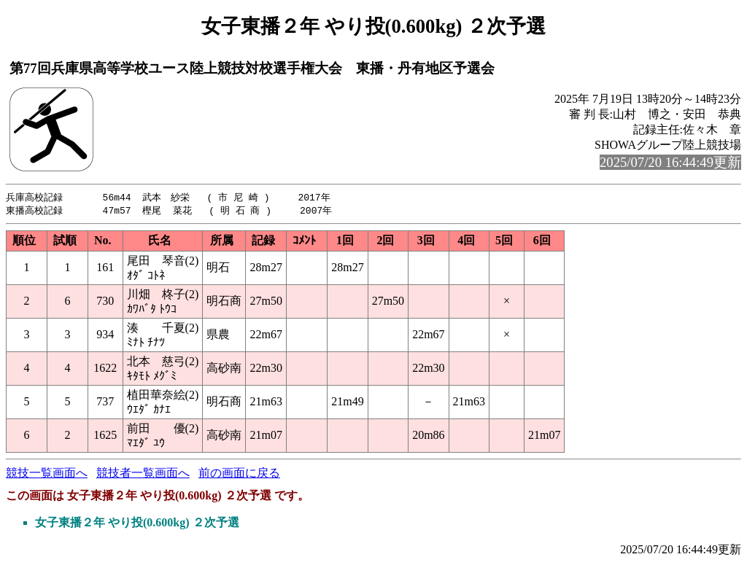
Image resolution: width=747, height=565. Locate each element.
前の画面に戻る (239, 474)
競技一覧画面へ (47, 474)
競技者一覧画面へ (143, 474)
